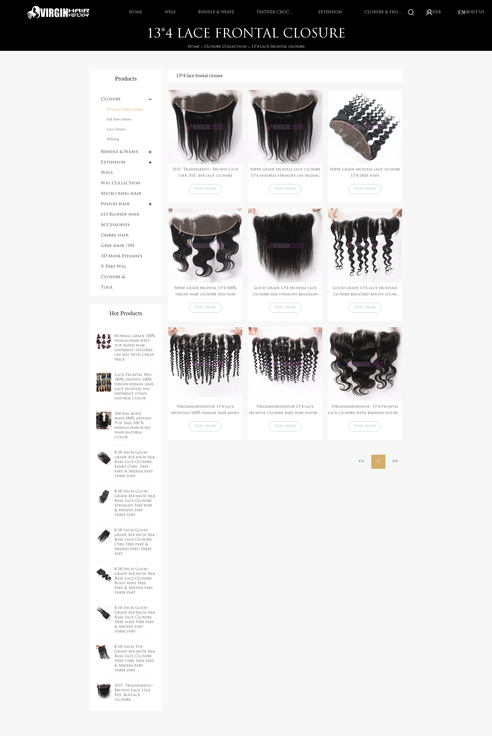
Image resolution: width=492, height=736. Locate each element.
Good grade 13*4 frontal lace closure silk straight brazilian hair (285, 292)
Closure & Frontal (384, 12)
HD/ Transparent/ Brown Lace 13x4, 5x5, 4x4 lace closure (205, 173)
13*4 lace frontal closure (278, 47)
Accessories (115, 225)
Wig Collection (120, 183)
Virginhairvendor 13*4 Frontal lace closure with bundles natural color (365, 410)
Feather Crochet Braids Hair (276, 12)
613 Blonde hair (120, 214)
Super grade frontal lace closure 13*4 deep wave (365, 173)
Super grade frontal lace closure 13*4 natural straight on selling (285, 173)
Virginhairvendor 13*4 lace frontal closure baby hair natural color (285, 410)
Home (135, 12)
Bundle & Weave (216, 12)
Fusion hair (115, 204)
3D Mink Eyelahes (121, 256)
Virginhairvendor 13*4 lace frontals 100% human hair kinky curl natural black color (205, 410)
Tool (107, 287)
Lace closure (116, 129)
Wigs (170, 12)
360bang (113, 139)
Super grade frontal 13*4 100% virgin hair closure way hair (205, 291)
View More (205, 189)
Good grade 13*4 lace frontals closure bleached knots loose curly (365, 292)
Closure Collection (225, 47)
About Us (473, 12)
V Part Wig (113, 267)
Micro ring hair (121, 194)
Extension (330, 12)
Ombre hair (115, 235)
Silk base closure (119, 119)
